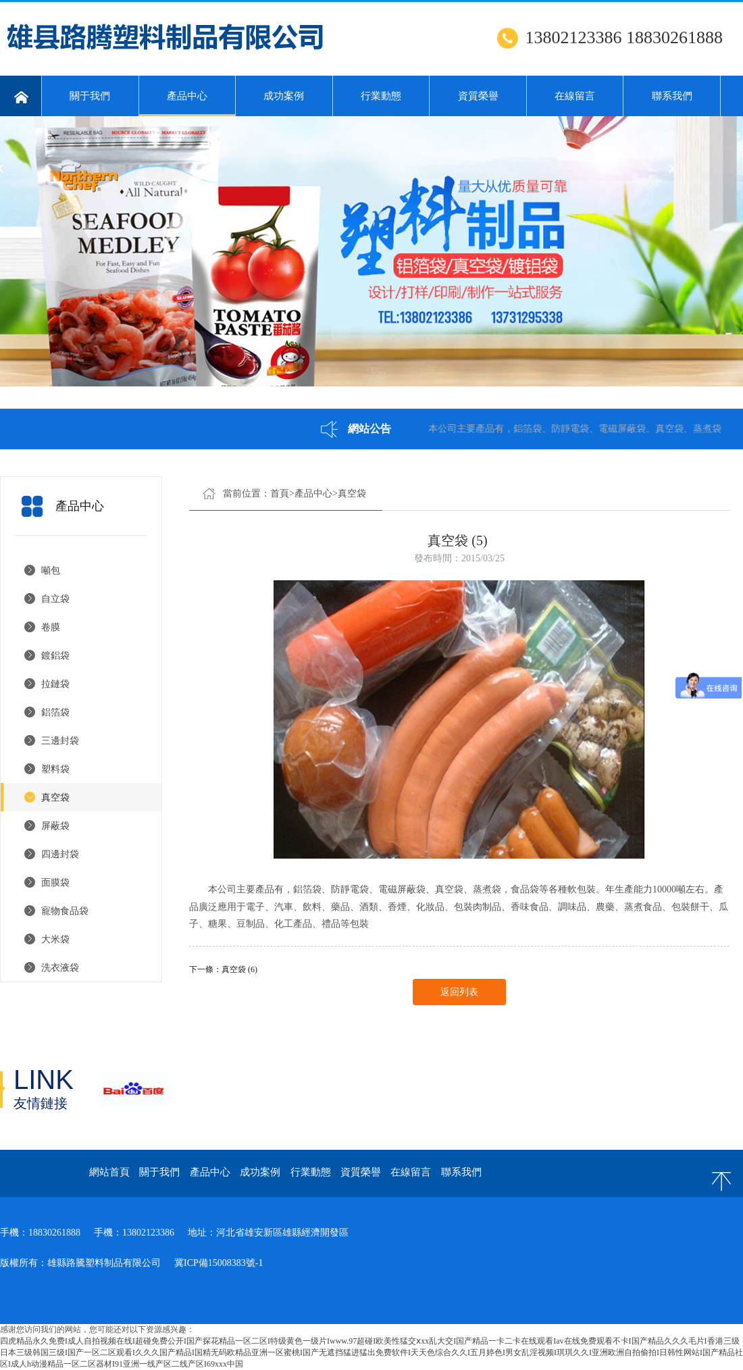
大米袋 (55, 939)
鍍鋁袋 (55, 656)
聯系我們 (672, 96)
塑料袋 (55, 769)
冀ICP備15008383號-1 (218, 1263)
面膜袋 (55, 883)
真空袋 (55, 797)
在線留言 (575, 96)
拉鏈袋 (55, 684)
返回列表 (459, 992)
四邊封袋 (60, 854)
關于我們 (90, 96)
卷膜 (50, 627)
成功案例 (283, 96)
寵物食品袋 (64, 911)
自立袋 (55, 599)
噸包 (50, 570)
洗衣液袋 (60, 968)
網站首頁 (109, 1172)
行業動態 (381, 96)
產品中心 (187, 103)
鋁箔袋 (55, 712)
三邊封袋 (60, 741)
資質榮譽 (478, 96)
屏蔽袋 (55, 826)
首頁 (279, 493)
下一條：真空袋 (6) (223, 969)
